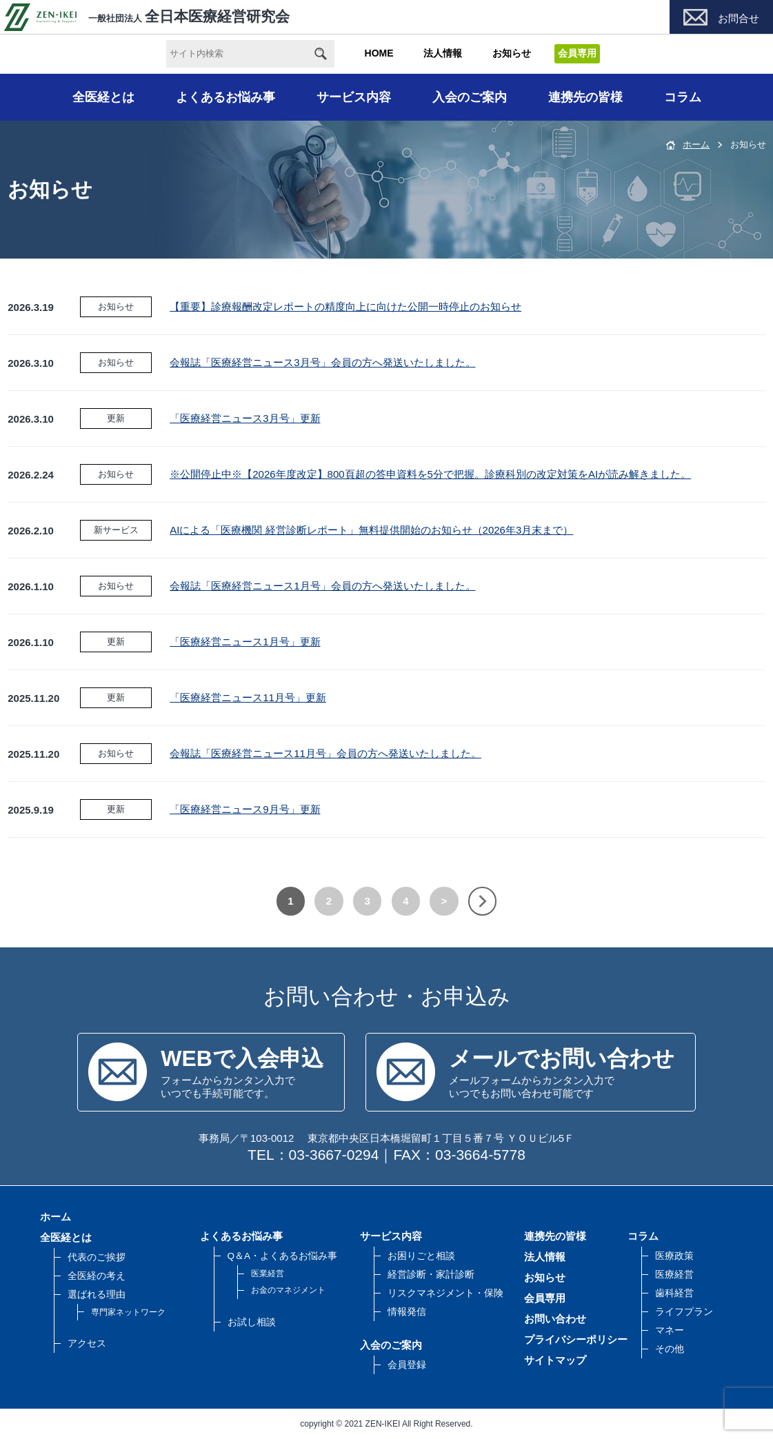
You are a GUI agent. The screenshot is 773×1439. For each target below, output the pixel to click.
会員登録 (407, 1365)
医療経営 (674, 1274)
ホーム (696, 144)
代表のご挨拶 (97, 1257)
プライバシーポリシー (576, 1339)
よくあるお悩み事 (225, 97)
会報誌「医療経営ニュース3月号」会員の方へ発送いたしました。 (322, 362)
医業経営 (267, 1273)
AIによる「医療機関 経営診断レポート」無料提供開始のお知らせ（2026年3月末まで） (371, 530)
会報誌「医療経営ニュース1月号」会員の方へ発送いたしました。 (322, 586)
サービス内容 (354, 97)
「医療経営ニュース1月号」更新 (245, 641)
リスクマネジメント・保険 (445, 1293)
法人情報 (442, 53)
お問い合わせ (555, 1319)
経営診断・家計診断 (431, 1274)
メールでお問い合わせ (561, 1058)
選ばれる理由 (97, 1294)
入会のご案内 (469, 97)
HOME (379, 53)
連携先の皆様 (585, 97)
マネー (669, 1330)
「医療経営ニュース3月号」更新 (245, 418)
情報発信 (407, 1312)
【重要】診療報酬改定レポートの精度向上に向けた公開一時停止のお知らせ (345, 306)
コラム (682, 97)
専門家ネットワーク (128, 1312)
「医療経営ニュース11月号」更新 (248, 697)
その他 (669, 1349)
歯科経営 (674, 1293)
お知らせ (511, 53)
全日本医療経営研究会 (146, 16)
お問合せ (738, 18)
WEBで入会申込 (242, 1058)
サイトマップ (555, 1360)
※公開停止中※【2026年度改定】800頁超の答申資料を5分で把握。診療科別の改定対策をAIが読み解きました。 (430, 474)
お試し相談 (252, 1322)
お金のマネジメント (288, 1290)
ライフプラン (684, 1312)
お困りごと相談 (421, 1256)
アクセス (87, 1343)
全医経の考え (97, 1276)
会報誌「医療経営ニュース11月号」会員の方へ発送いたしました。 (325, 753)
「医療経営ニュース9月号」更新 (245, 809)
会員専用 (544, 1298)
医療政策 (674, 1256)
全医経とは (103, 97)
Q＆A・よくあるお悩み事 (283, 1256)
